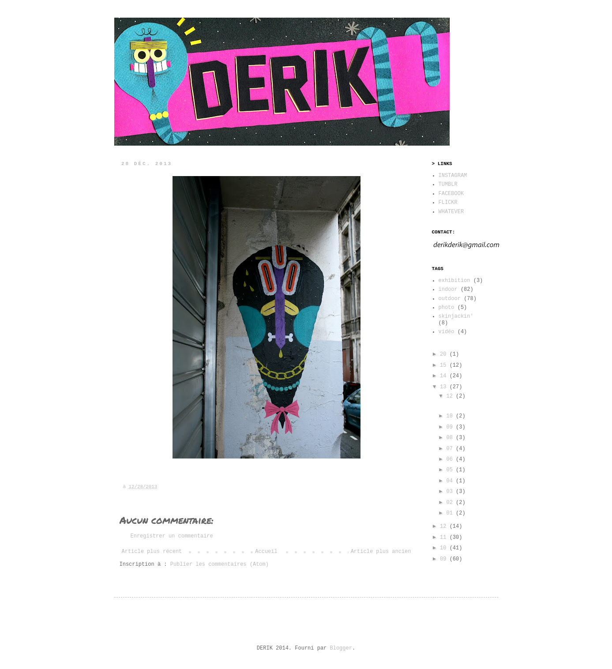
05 (451, 470)
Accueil (266, 552)
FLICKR (448, 202)
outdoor (450, 299)
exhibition (454, 281)
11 (445, 537)
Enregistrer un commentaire (172, 536)
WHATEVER (451, 212)
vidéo (446, 332)
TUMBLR (448, 184)
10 (451, 416)
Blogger (341, 648)
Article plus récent (152, 552)
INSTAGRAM (453, 176)
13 (445, 387)
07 (451, 449)
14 (445, 376)
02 (451, 503)
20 (445, 354)
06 (451, 459)
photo (446, 307)
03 (451, 492)
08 (451, 438)
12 (451, 396)
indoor (448, 289)
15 (445, 365)
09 (451, 427)
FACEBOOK (451, 194)
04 (451, 481)
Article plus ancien (381, 552)
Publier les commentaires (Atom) (219, 564)
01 (451, 513)
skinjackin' (456, 316)
